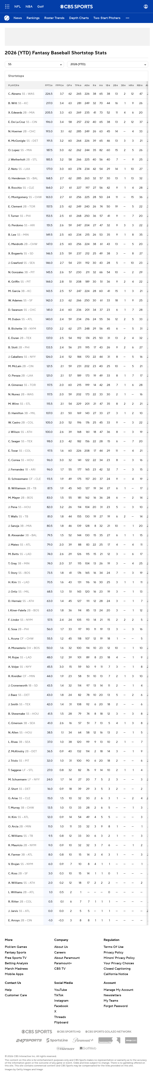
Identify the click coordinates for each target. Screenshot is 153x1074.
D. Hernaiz (15, 601)
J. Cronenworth (17, 685)
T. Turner (13, 216)
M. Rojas (13, 657)
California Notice (116, 974)
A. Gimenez (15, 385)
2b (115, 85)
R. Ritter (13, 902)
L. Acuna (13, 639)
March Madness (16, 969)
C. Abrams (14, 94)
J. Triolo (13, 761)
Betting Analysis (16, 963)
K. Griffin (14, 282)
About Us (61, 947)
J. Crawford (15, 263)
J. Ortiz (12, 592)
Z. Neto (13, 169)
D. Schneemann (18, 479)
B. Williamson (17, 488)
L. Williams (15, 892)
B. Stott (13, 347)
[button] (128, 18)
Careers (60, 952)
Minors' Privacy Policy (119, 958)
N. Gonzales (15, 272)
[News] (17, 18)
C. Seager (14, 441)
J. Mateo (13, 545)
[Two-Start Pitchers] (107, 18)
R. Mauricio (15, 845)
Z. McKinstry (16, 751)
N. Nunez (14, 394)
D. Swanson (15, 310)
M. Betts (13, 554)
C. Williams (15, 836)
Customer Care (16, 995)
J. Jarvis (13, 911)
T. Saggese (14, 770)
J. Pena (12, 507)
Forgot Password (116, 1006)
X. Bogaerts (15, 253)
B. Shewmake (16, 714)
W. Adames (15, 300)
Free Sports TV (15, 958)
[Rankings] (33, 18)
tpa (78, 85)
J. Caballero (15, 357)
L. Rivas (13, 742)
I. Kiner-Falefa (17, 610)
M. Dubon (14, 319)
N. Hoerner (15, 131)
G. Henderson (17, 178)
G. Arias (13, 798)
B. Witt (12, 103)
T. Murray (14, 808)
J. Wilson (14, 432)
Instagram (61, 1001)
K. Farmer (14, 855)
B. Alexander (16, 535)
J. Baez (12, 695)
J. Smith (13, 704)
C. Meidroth (15, 244)
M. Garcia (14, 291)
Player (13, 85)
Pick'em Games (16, 947)
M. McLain (14, 366)
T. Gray (12, 563)
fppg (60, 85)
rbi (139, 85)
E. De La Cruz (16, 122)
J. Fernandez (16, 469)
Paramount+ (63, 963)
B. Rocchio (15, 188)
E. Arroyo (14, 920)
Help (8, 990)
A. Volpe (13, 667)
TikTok (58, 995)
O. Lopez (14, 150)
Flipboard (61, 1022)
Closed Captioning (117, 969)
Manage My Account (118, 990)
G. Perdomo (15, 225)
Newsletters (112, 995)
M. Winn (13, 404)
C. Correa (14, 460)
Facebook (61, 1006)
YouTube (60, 990)
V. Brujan (14, 864)
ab (86, 85)
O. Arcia (13, 826)
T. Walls (13, 516)
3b (123, 85)
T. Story (12, 573)
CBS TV (60, 969)
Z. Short (13, 789)
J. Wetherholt (16, 159)
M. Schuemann (17, 779)
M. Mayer (14, 498)
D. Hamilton (15, 413)
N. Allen (13, 732)
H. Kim (12, 582)
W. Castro (14, 422)
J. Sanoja (13, 526)
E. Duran (13, 338)
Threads (60, 1017)
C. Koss (12, 873)
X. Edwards (15, 113)
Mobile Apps (14, 974)
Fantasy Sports (15, 952)
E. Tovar (13, 451)
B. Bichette (15, 329)
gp (69, 85)
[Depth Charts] (79, 18)
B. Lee (12, 235)
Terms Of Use (114, 947)
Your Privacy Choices (119, 963)
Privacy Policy (113, 952)
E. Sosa (12, 629)
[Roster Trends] (54, 18)
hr (131, 85)
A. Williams (15, 883)
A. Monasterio (17, 648)
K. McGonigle (17, 141)
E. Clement (15, 206)
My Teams (111, 1001)
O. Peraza (14, 376)
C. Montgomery (18, 197)
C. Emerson (15, 723)
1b (108, 85)
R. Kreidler (15, 676)
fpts (48, 85)
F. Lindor (13, 620)
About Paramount (67, 958)
